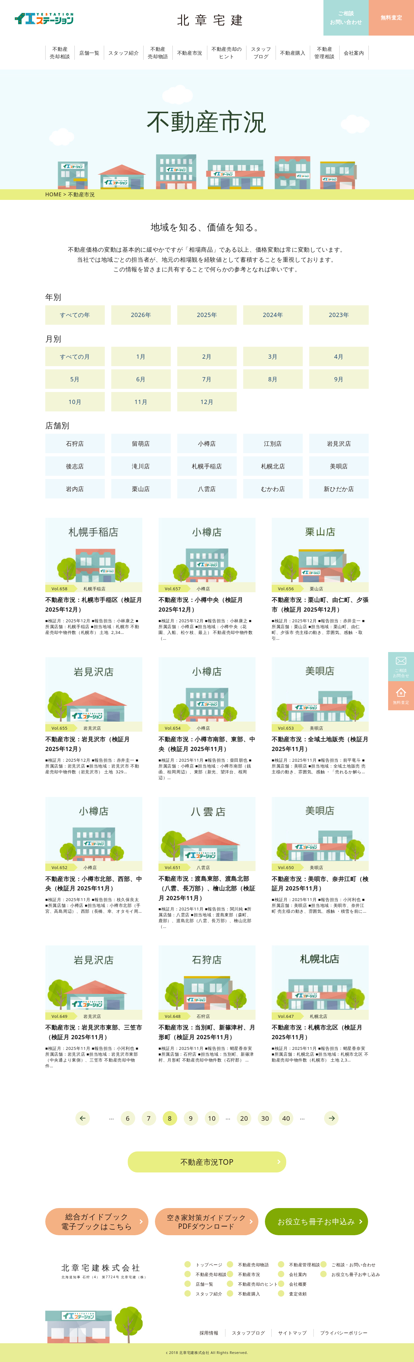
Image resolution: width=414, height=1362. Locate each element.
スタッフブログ (248, 1333)
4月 (339, 356)
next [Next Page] (331, 1118)
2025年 (207, 315)
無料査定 (401, 696)
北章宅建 (213, 19)
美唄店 (339, 466)
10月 (75, 402)
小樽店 (207, 443)
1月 (141, 356)
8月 (273, 379)
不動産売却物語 (253, 1265)
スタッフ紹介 (209, 1294)
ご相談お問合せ (401, 668)
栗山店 (141, 489)
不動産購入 (249, 1294)
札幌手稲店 (207, 466)
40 (286, 1118)
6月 (141, 379)
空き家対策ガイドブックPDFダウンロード (206, 1222)
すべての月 (75, 356)
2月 (207, 356)
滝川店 (141, 466)
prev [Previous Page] (82, 1118)
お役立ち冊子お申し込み (356, 1274)
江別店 (273, 443)
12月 (207, 402)
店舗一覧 (204, 1284)
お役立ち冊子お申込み (316, 1221)
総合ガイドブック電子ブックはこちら (96, 1221)
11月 (141, 402)
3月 (273, 356)
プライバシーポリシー (344, 1333)
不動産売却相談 (211, 1274)
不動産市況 (190, 52)
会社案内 (298, 1274)
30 (265, 1118)
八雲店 (207, 489)
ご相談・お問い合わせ (354, 1265)
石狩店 (75, 443)
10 (212, 1118)
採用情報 (209, 1333)
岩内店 (75, 489)
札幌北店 (273, 466)
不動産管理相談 (304, 1265)
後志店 (75, 466)
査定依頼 (298, 1294)
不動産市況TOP (207, 1162)
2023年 (339, 315)
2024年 (273, 315)
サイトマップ (292, 1333)
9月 (339, 379)
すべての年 (75, 315)
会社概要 (298, 1284)
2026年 (141, 315)
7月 (207, 379)
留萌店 (141, 443)
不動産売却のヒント (258, 1284)
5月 (75, 379)
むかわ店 (273, 489)
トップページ (209, 1265)
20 (244, 1118)
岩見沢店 (339, 443)
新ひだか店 (339, 489)
